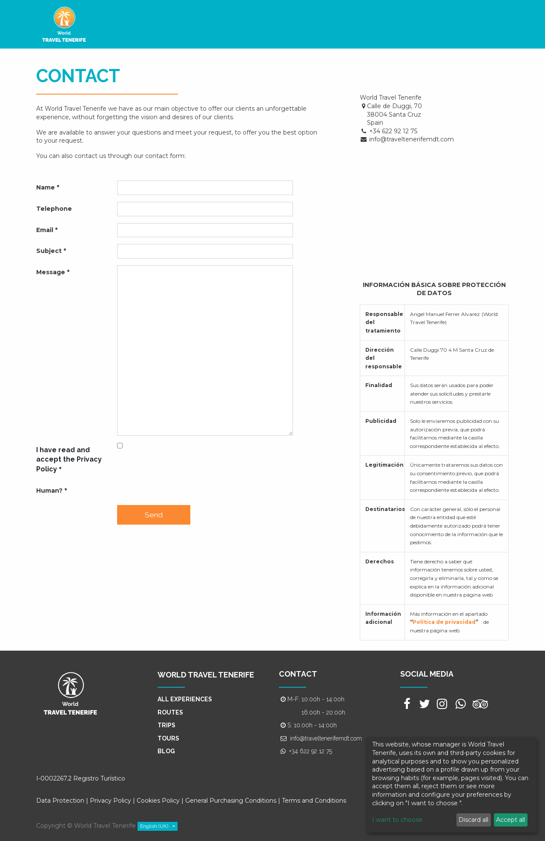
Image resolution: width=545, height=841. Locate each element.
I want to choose (397, 820)
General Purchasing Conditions (230, 800)
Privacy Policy (110, 800)
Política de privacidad (444, 622)
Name (45, 187)
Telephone (54, 208)
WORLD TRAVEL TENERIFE (206, 674)
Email (44, 230)
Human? (49, 490)
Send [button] (154, 515)
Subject (49, 251)
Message (50, 272)
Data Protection (60, 800)
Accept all (510, 820)
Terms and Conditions (314, 800)
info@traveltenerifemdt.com (326, 738)
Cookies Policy (159, 800)
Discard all (473, 820)
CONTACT (298, 673)
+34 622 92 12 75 (310, 751)
